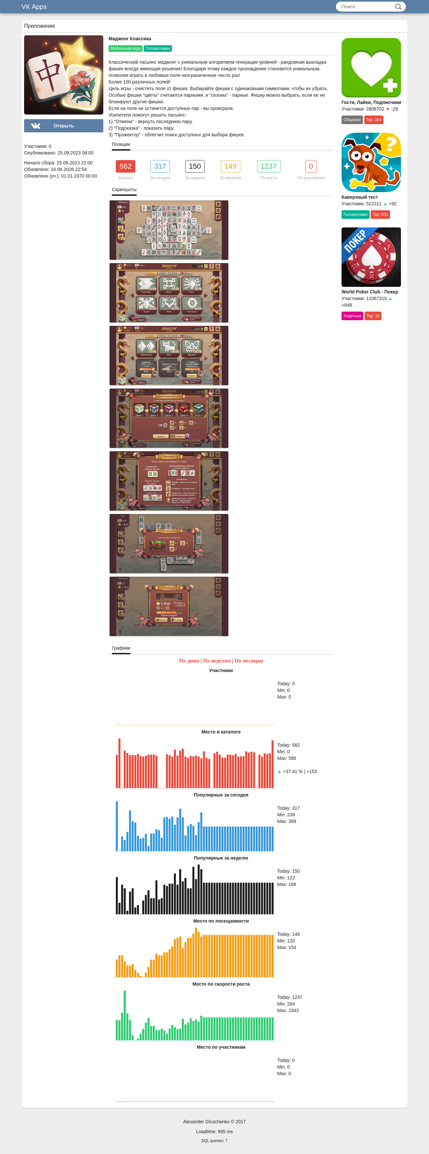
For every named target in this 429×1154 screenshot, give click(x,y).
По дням (189, 660)
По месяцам (249, 660)
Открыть (64, 125)
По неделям (217, 660)
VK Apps (34, 6)
